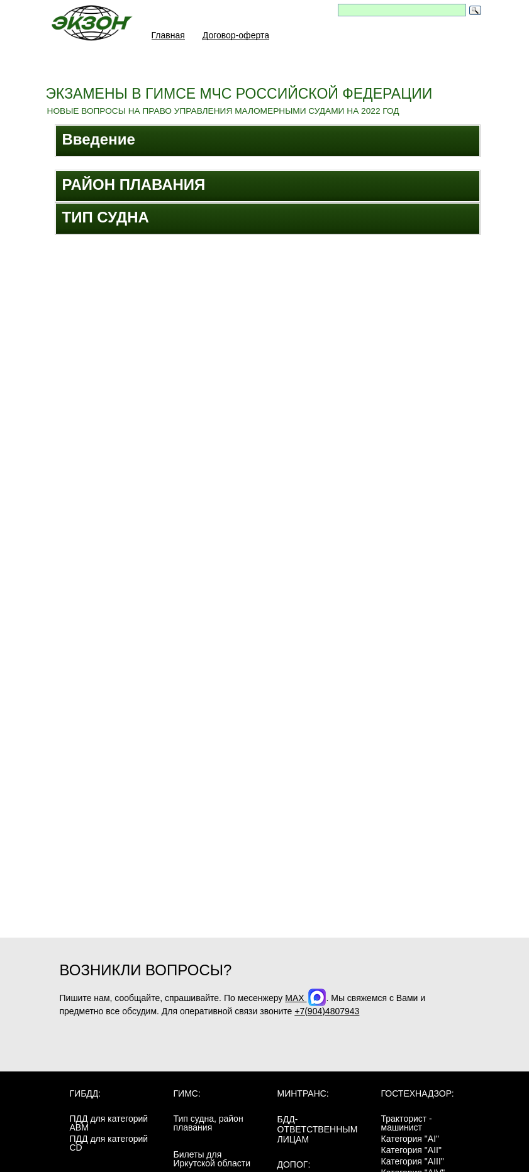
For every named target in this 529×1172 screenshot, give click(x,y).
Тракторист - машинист (406, 1126)
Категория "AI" (410, 1142)
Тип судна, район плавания (208, 1126)
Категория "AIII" (412, 1164)
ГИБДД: (85, 1097)
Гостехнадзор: (417, 1097)
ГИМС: (187, 1097)
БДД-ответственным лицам (317, 1132)
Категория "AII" (411, 1153)
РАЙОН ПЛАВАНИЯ (134, 184)
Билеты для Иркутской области (212, 1162)
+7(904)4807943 (326, 1014)
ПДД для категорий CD (109, 1146)
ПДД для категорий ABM (109, 1126)
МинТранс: (303, 1097)
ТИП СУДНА (105, 217)
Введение (98, 139)
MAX (305, 1001)
